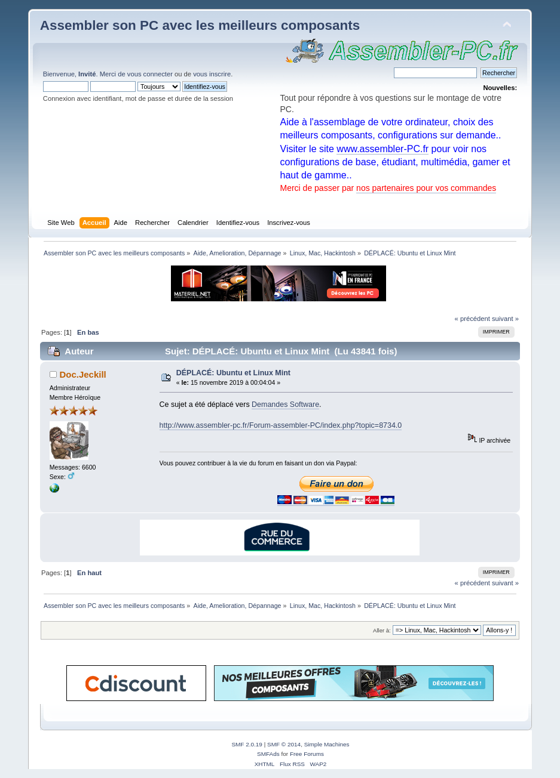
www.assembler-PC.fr (382, 149)
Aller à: (382, 630)
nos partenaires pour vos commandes (426, 188)
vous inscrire (212, 74)
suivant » (505, 318)
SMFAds (268, 754)
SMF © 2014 (284, 744)
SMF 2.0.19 (246, 744)
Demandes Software (285, 404)
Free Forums (307, 754)
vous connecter (150, 74)
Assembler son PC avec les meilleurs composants (200, 25)
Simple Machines (327, 744)
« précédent (472, 318)
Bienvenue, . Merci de (85, 74)
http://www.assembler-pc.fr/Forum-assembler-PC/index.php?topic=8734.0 (281, 425)
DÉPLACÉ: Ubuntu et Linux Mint (233, 373)
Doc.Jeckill (82, 374)
